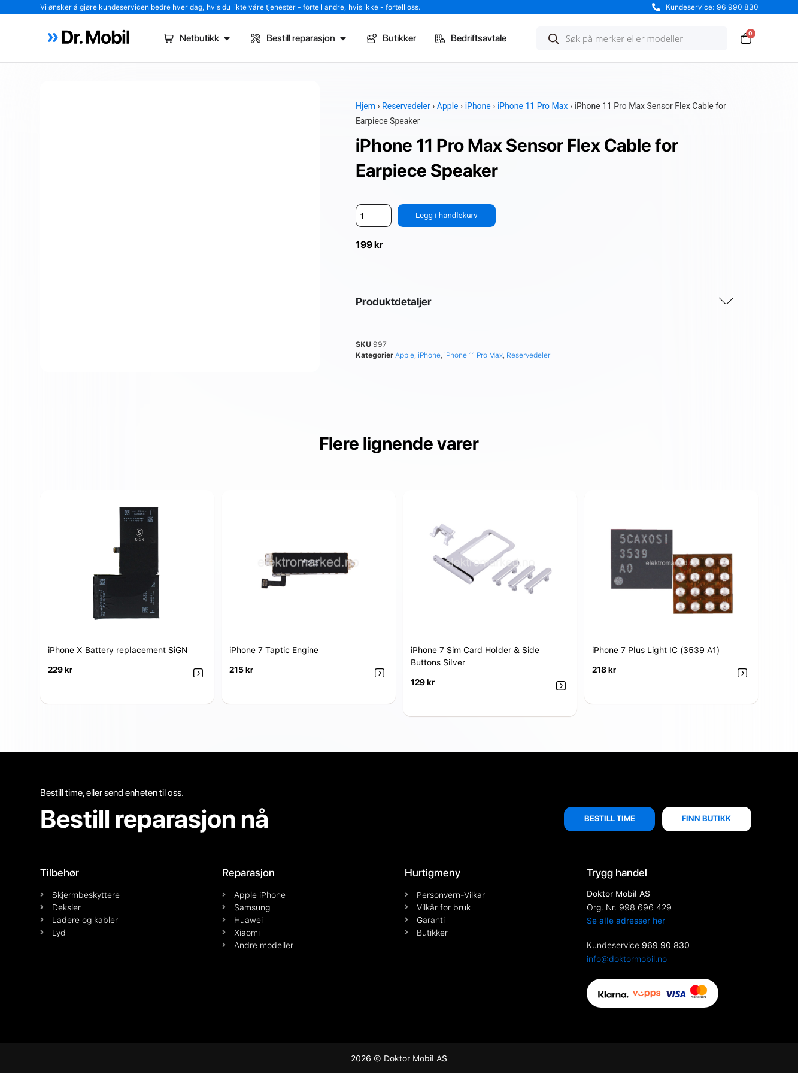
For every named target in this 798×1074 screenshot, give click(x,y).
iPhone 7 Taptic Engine (273, 650)
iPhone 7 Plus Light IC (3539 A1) (656, 650)
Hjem (365, 106)
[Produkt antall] (374, 216)
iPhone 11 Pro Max (532, 106)
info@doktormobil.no (627, 959)
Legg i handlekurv (448, 215)
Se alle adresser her (626, 921)
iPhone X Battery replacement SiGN (117, 650)
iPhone (478, 106)
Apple (448, 106)
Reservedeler (406, 106)
